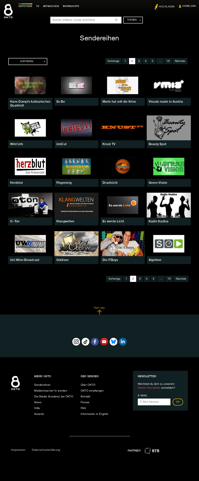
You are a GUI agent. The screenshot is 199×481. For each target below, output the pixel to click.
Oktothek (25, 6)
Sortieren (32, 61)
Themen (134, 20)
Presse (85, 402)
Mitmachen (51, 6)
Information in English (94, 414)
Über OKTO (88, 385)
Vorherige (113, 61)
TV (37, 6)
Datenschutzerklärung (46, 450)
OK (178, 402)
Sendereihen (42, 385)
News (37, 402)
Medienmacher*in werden (50, 390)
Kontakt (85, 396)
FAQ (83, 408)
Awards (39, 414)
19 (168, 61)
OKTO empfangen (92, 390)
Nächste (180, 61)
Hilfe (37, 408)
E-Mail (143, 395)
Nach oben (99, 311)
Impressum (18, 450)
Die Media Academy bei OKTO (53, 396)
